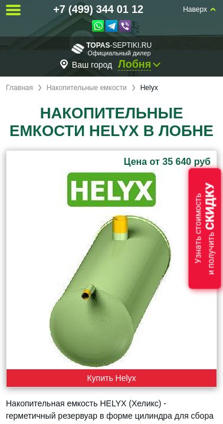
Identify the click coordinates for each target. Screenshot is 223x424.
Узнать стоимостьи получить (205, 229)
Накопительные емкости (87, 88)
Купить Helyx (111, 378)
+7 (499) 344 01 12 (98, 9)
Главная (19, 88)
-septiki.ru (111, 48)
